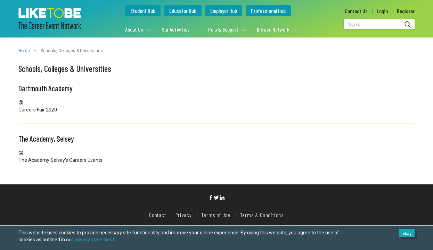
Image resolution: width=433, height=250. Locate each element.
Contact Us (356, 11)
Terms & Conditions (262, 214)
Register (406, 11)
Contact (157, 214)
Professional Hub (268, 10)
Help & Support (223, 29)
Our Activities (176, 29)
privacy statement (94, 239)
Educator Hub (182, 10)
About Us (134, 29)
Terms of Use (215, 214)
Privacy (183, 214)
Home (24, 50)
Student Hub (142, 10)
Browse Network (273, 29)
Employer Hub (223, 10)
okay (407, 233)
